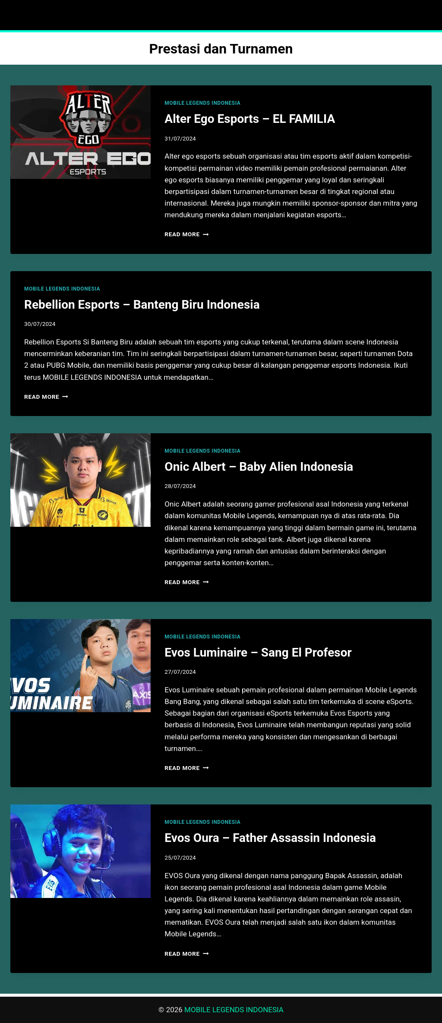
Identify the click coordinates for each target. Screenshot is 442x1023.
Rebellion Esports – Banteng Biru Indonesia (142, 304)
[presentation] (80, 132)
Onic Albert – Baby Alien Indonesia (258, 467)
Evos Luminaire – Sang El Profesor (257, 652)
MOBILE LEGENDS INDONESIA (202, 103)
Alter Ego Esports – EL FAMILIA (249, 119)
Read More (186, 234)
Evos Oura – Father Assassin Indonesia (270, 838)
